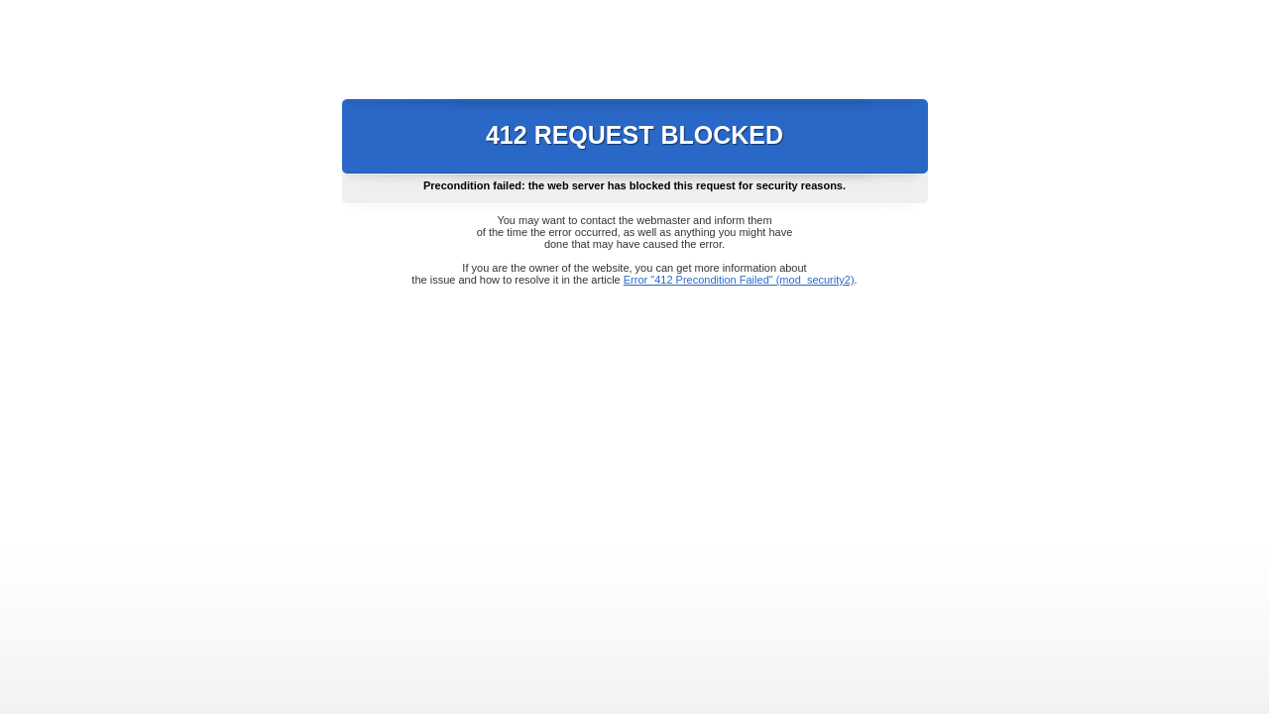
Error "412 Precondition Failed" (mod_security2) (739, 280)
